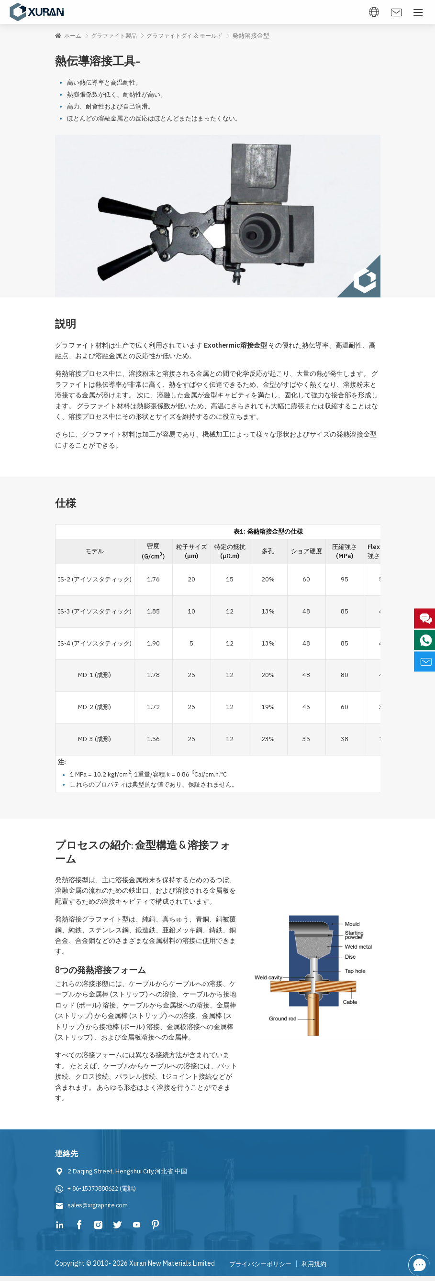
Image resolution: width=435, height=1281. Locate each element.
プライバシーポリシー (262, 1268)
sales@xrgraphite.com (99, 1210)
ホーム (74, 36)
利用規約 (319, 1268)
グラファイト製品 (118, 36)
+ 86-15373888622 (96, 1193)
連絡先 (67, 1158)
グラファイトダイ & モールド (193, 36)
